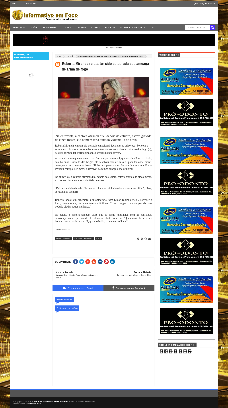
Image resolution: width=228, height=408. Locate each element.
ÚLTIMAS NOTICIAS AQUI (131, 27)
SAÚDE (34, 27)
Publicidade (31, 3)
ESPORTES (110, 27)
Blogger (119, 47)
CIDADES (82, 27)
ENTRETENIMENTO (51, 27)
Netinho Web (35, 404)
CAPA (14, 3)
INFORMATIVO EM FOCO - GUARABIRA (51, 401)
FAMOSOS (78, 238)
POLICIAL (68, 27)
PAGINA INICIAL (19, 27)
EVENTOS (95, 27)
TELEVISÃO (70, 56)
